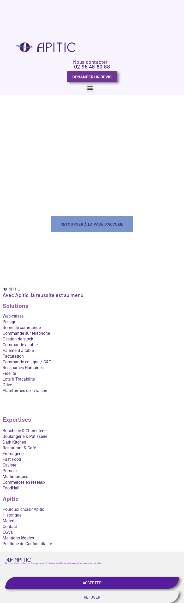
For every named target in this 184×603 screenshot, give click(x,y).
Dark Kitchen (14, 442)
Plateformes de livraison (25, 390)
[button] (90, 88)
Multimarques (15, 476)
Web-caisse (13, 316)
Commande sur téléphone (26, 333)
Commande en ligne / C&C (27, 361)
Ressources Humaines (23, 367)
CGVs (8, 532)
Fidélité (9, 373)
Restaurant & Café (19, 447)
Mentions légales (18, 538)
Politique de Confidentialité (27, 543)
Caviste (9, 465)
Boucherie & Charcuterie (24, 430)
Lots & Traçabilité (19, 379)
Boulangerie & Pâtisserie (25, 436)
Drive (7, 384)
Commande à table (20, 344)
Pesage (9, 321)
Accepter (92, 593)
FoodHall (11, 488)
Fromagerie (13, 453)
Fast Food (12, 459)
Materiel (10, 520)
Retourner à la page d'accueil (92, 224)
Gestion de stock (18, 339)
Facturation (13, 356)
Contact (10, 526)
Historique (12, 515)
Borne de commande (22, 327)
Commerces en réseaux (24, 482)
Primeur (10, 470)
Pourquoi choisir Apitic (23, 509)
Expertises (17, 419)
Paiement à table (18, 350)
